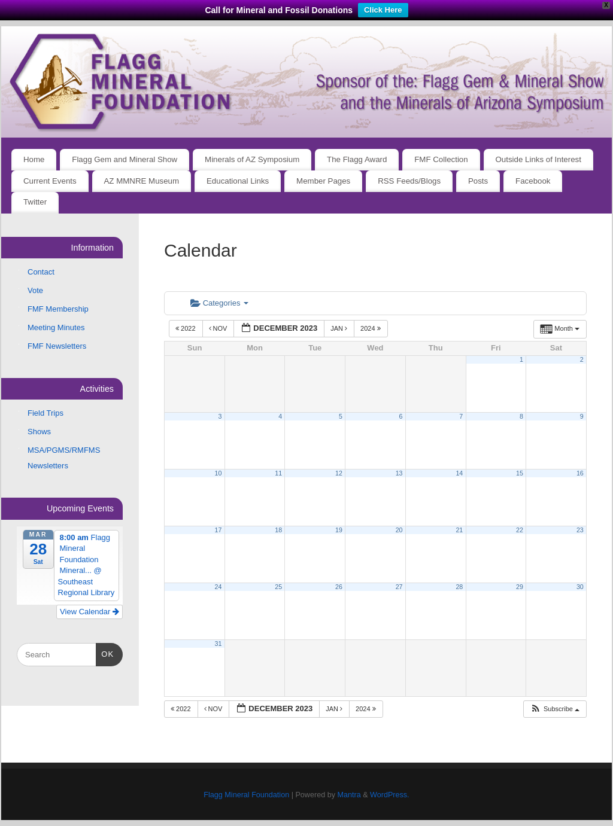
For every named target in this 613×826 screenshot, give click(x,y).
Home (33, 159)
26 (338, 586)
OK (105, 653)
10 (218, 473)
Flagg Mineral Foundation (246, 795)
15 (519, 473)
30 (580, 586)
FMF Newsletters (57, 346)
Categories (219, 302)
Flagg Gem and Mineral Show (124, 159)
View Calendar (89, 611)
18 (278, 530)
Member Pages (323, 180)
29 (519, 586)
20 (399, 530)
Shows (39, 431)
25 (278, 586)
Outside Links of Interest (538, 159)
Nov (219, 328)
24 (218, 586)
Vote (35, 290)
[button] (554, 709)
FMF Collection (441, 159)
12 (338, 473)
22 (519, 530)
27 (399, 586)
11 (278, 473)
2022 (186, 328)
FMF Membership (58, 308)
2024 (371, 328)
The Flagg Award (357, 159)
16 (580, 473)
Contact (41, 271)
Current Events (50, 180)
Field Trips (45, 413)
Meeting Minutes (56, 327)
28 (459, 586)
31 (218, 643)
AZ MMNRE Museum (142, 180)
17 (218, 530)
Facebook (532, 180)
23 (580, 530)
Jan (339, 328)
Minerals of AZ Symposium (252, 159)
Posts (478, 180)
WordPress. (389, 795)
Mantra (348, 795)
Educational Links (238, 180)
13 (399, 473)
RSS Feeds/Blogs (409, 180)
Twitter (35, 201)
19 (338, 530)
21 (459, 530)
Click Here (383, 9)
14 (459, 473)
